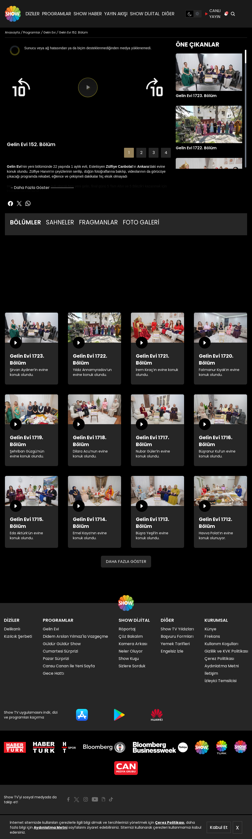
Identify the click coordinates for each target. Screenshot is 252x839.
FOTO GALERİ (141, 222)
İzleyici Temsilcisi (220, 681)
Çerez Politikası (169, 822)
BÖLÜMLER (25, 222)
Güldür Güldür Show (62, 644)
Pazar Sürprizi (56, 658)
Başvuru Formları (177, 636)
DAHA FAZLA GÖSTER (126, 561)
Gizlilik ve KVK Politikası (226, 651)
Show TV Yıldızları (177, 629)
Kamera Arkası (133, 644)
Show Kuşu (129, 658)
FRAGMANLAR (98, 222)
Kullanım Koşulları (221, 644)
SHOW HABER (88, 14)
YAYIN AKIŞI (115, 14)
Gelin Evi (51, 629)
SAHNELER (60, 222)
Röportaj (127, 629)
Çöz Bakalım (131, 636)
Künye (210, 629)
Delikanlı (12, 629)
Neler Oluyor (131, 651)
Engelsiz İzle (172, 651)
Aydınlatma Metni (50, 827)
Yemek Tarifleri (175, 644)
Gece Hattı (53, 673)
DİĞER (168, 14)
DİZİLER (33, 14)
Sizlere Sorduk (132, 666)
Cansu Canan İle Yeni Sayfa (69, 666)
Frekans (212, 636)
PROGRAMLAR (56, 14)
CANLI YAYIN (212, 13)
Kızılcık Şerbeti (18, 636)
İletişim (211, 673)
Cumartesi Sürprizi (60, 651)
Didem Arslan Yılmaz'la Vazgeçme (75, 636)
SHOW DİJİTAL (144, 14)
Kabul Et (219, 827)
